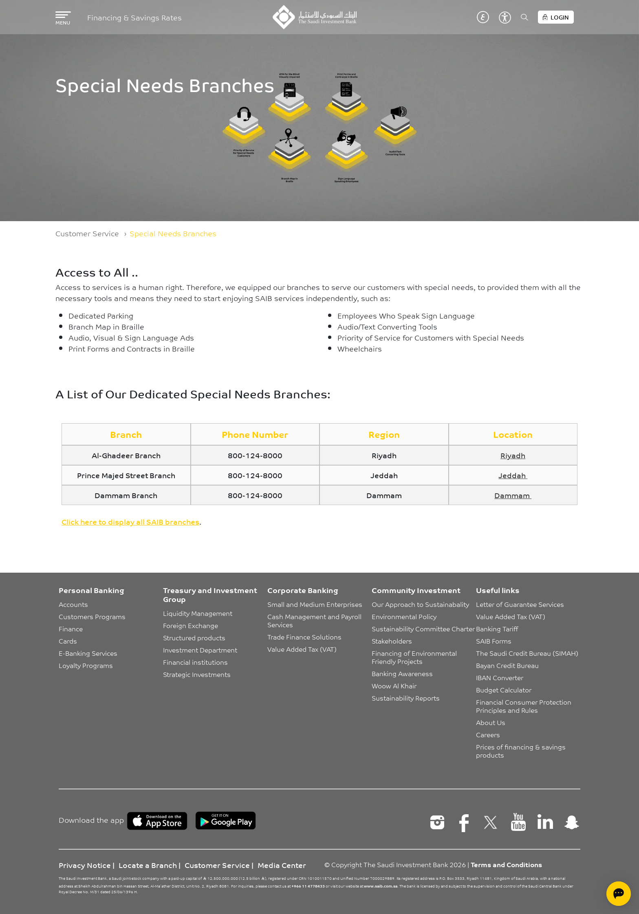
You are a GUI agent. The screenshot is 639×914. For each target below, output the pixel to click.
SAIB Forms (493, 640)
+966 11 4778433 (308, 886)
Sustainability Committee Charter (423, 628)
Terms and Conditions (506, 864)
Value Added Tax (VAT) (302, 649)
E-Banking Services (88, 653)
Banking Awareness (402, 673)
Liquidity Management (197, 613)
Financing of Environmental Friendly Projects (415, 657)
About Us (490, 722)
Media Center (282, 864)
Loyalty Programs (86, 665)
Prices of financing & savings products (521, 750)
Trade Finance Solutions (304, 636)
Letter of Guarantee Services (520, 604)
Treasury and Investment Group (210, 594)
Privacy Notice (85, 864)
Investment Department (200, 649)
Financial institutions (195, 662)
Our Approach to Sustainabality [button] (420, 604)
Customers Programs (92, 616)
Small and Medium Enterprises (314, 604)
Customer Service (87, 232)
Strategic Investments (197, 674)
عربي (483, 17)
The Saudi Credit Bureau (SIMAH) (527, 653)
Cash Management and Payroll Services (315, 620)
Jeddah (512, 474)
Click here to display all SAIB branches (130, 521)
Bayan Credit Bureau (507, 665)
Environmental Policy (404, 616)
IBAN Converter (499, 677)
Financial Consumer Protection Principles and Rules (524, 706)
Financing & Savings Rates (134, 17)
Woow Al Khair (394, 685)
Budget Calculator (503, 689)
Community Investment (416, 589)
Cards (68, 640)
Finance (71, 628)
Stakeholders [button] (392, 640)
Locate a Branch (148, 864)
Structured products (194, 637)
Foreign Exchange (190, 625)
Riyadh (512, 454)
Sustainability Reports (406, 697)
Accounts (73, 604)
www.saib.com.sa (380, 886)
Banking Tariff (497, 628)
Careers (488, 734)
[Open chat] (618, 893)
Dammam (512, 494)
